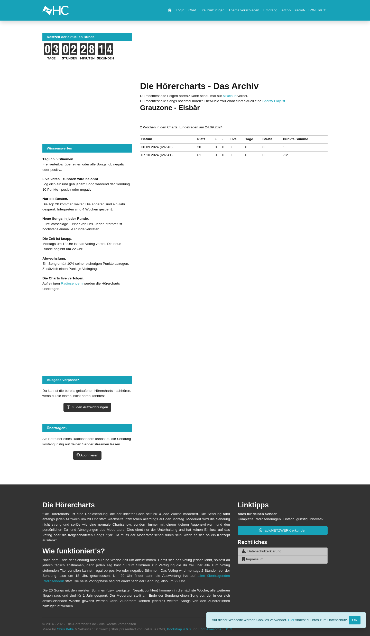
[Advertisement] (234, 57)
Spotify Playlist (273, 101)
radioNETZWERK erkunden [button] (283, 530)
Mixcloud (230, 96)
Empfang (270, 10)
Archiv (286, 10)
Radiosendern (72, 283)
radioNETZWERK (309, 10)
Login (180, 10)
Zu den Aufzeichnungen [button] (87, 407)
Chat (192, 10)
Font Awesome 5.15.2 (215, 629)
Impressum (252, 559)
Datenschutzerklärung (261, 551)
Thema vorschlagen (243, 10)
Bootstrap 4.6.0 (179, 629)
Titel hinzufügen (212, 10)
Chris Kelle (65, 629)
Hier (291, 620)
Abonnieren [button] (87, 455)
